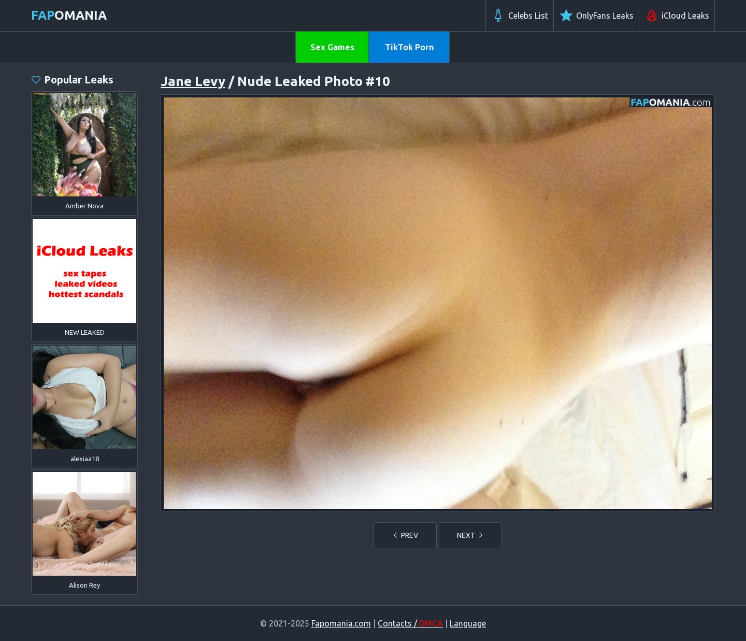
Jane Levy (193, 81)
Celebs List (519, 15)
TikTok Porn (409, 47)
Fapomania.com (341, 623)
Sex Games (332, 47)
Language (468, 623)
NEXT (470, 535)
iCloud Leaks (676, 15)
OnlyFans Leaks (596, 15)
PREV (405, 535)
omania (69, 15)
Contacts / (410, 623)
